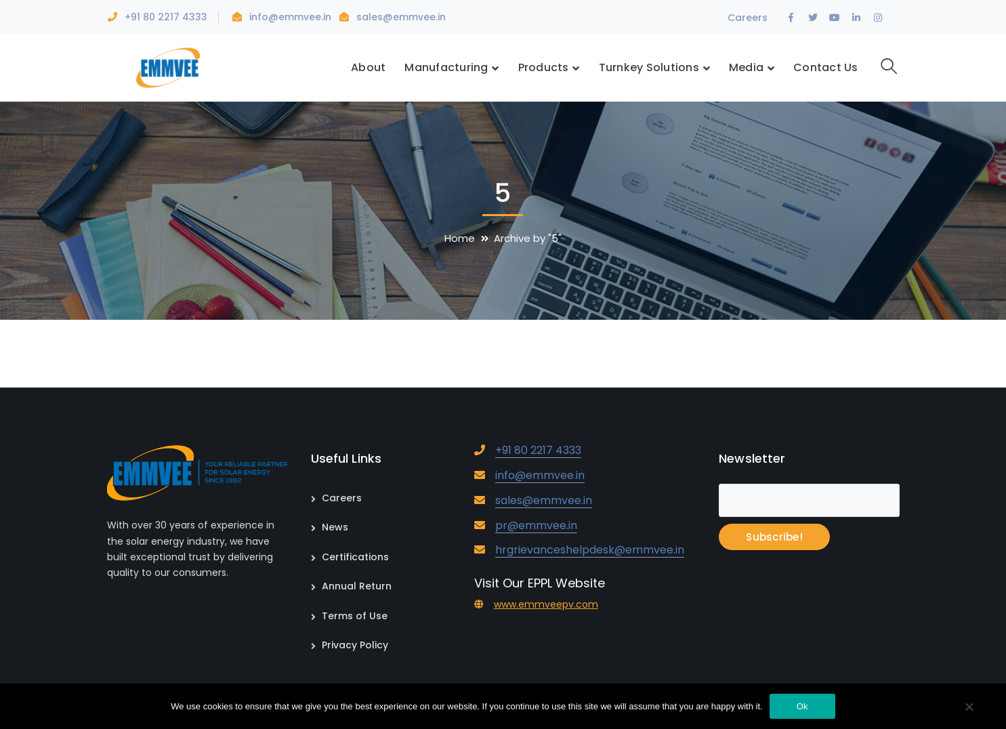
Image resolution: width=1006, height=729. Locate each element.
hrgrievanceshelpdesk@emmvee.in (589, 550)
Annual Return (357, 586)
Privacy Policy (355, 645)
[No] (969, 708)
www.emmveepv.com (546, 604)
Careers (748, 17)
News (335, 527)
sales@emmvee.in (401, 17)
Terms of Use (354, 616)
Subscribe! (774, 537)
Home (459, 238)
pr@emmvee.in (536, 525)
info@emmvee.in (291, 17)
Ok (802, 706)
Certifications (355, 557)
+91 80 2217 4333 (166, 17)
